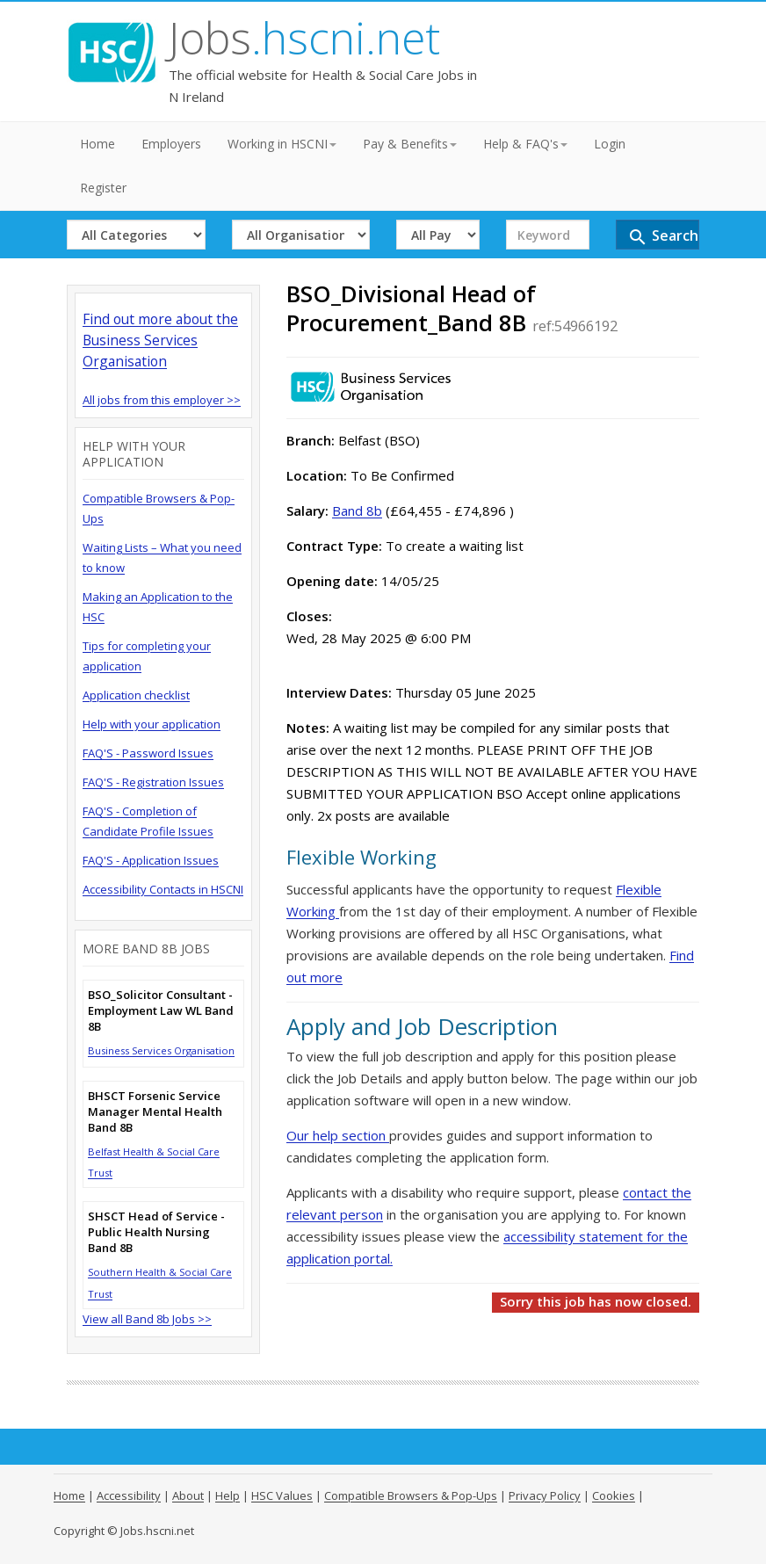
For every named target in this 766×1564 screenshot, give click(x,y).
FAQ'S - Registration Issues (153, 782)
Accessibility (129, 1495)
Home (97, 143)
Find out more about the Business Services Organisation (160, 340)
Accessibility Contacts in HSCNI (163, 889)
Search (662, 237)
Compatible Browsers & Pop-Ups (410, 1495)
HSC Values (282, 1495)
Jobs (304, 38)
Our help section (337, 1135)
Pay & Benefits (410, 143)
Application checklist (136, 695)
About (188, 1495)
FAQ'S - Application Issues (151, 860)
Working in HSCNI (282, 143)
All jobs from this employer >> (162, 400)
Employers (171, 143)
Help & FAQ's (525, 143)
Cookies (613, 1495)
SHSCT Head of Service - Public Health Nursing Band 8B (156, 1232)
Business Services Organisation (161, 1050)
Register (103, 187)
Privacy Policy (545, 1495)
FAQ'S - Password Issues (148, 753)
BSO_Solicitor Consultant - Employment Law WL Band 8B (161, 1010)
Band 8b (357, 510)
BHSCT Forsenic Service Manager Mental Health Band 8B (155, 1111)
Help (227, 1495)
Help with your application (151, 724)
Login (609, 143)
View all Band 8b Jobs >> (147, 1319)
